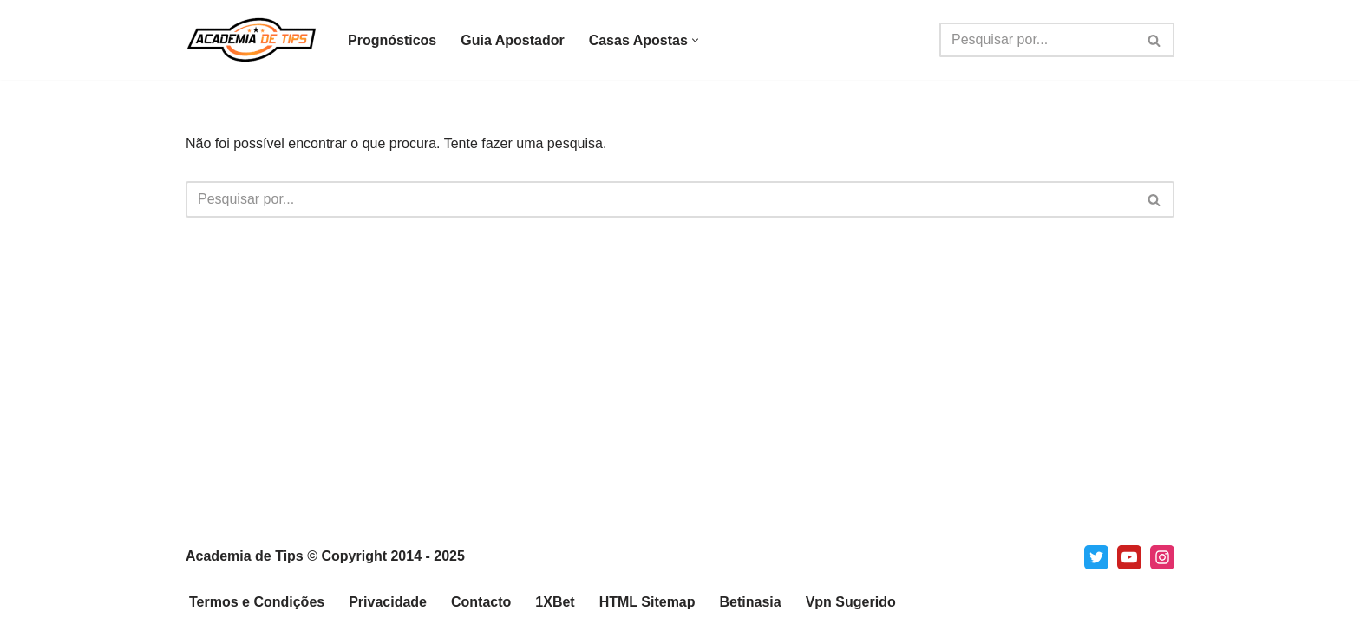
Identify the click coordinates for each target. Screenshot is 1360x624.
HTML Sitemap (647, 602)
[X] (1096, 557)
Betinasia (750, 602)
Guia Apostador (512, 40)
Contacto (481, 602)
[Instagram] (1162, 557)
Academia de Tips (245, 556)
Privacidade (388, 602)
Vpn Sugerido (851, 602)
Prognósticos (392, 40)
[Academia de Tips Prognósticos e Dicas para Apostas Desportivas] (252, 40)
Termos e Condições (256, 602)
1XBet (554, 602)
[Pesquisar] (1037, 40)
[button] (695, 40)
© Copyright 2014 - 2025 (386, 556)
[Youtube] (1129, 557)
